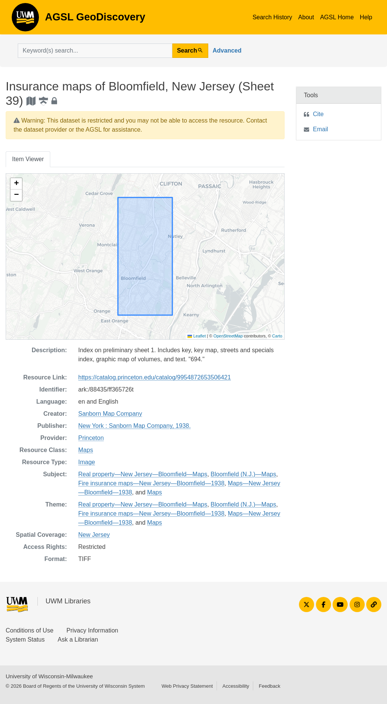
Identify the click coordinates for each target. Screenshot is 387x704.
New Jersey (94, 534)
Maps (85, 450)
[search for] (95, 51)
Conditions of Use (29, 630)
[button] (16, 184)
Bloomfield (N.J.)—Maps (243, 474)
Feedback (269, 686)
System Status (25, 639)
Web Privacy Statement (187, 686)
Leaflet (196, 336)
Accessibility (235, 686)
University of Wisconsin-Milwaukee (49, 676)
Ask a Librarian (78, 639)
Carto (277, 336)
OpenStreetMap (228, 336)
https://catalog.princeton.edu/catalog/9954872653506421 (154, 377)
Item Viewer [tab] (28, 159)
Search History (272, 17)
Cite (318, 114)
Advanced (227, 50)
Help (366, 17)
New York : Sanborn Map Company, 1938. (134, 426)
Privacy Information (92, 630)
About (306, 17)
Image (86, 462)
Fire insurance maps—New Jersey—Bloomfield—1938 (151, 483)
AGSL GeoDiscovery (25, 19)
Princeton (91, 438)
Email (320, 129)
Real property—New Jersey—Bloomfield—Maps (142, 474)
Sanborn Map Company (110, 413)
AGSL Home (337, 17)
